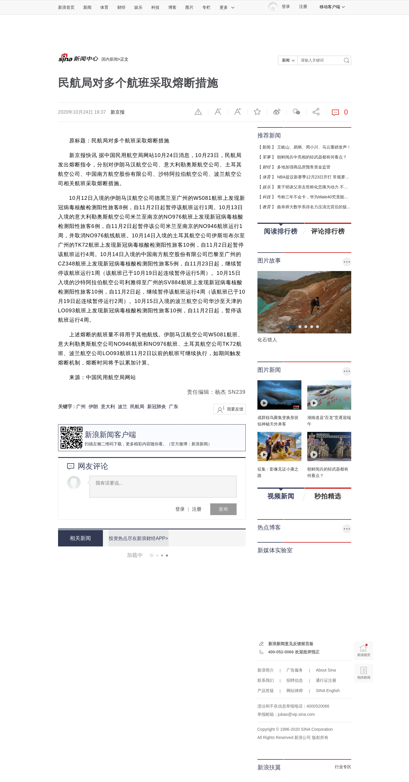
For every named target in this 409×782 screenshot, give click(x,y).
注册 (303, 6)
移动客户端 (332, 6)
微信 (296, 111)
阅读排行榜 (281, 229)
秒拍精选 (327, 496)
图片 (189, 7)
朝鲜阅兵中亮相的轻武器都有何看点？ (312, 157)
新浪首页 (66, 7)
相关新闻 (80, 538)
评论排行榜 (328, 231)
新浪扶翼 (269, 767)
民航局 (137, 406)
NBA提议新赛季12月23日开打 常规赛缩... (315, 177)
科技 (155, 7)
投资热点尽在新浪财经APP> (137, 538)
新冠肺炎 (156, 406)
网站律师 (294, 690)
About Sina (326, 670)
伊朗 (93, 406)
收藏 (257, 111)
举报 (198, 111)
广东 (173, 406)
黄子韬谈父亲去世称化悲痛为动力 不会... (314, 187)
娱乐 (138, 7)
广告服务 (294, 670)
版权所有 (320, 737)
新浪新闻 (199, 444)
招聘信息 (294, 680)
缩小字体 (218, 111)
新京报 (118, 112)
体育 (104, 7)
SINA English (328, 690)
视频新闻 (280, 494)
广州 (81, 406)
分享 (316, 111)
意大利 (108, 406)
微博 (277, 111)
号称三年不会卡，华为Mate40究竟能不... (314, 197)
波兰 (122, 406)
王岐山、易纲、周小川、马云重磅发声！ (314, 147)
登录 (180, 509)
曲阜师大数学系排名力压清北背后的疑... (313, 207)
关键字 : (67, 406)
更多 (227, 7)
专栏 (206, 7)
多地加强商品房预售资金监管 (303, 167)
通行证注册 (326, 680)
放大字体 (237, 111)
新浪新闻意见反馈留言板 (290, 643)
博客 (172, 7)
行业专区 (343, 766)
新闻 (87, 7)
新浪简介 (265, 670)
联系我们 (265, 680)
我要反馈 (235, 409)
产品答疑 (265, 690)
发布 (223, 509)
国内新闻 (109, 59)
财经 (121, 7)
